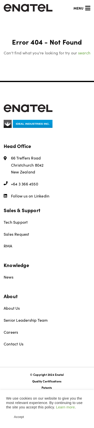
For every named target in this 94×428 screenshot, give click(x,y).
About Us (12, 308)
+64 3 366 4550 (21, 183)
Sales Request (16, 234)
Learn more (65, 407)
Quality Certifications (47, 381)
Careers (11, 332)
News (8, 277)
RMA (8, 245)
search (84, 52)
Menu (81, 8)
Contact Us (13, 343)
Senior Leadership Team (26, 320)
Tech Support (16, 222)
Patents (47, 388)
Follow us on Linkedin (26, 195)
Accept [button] (19, 417)
